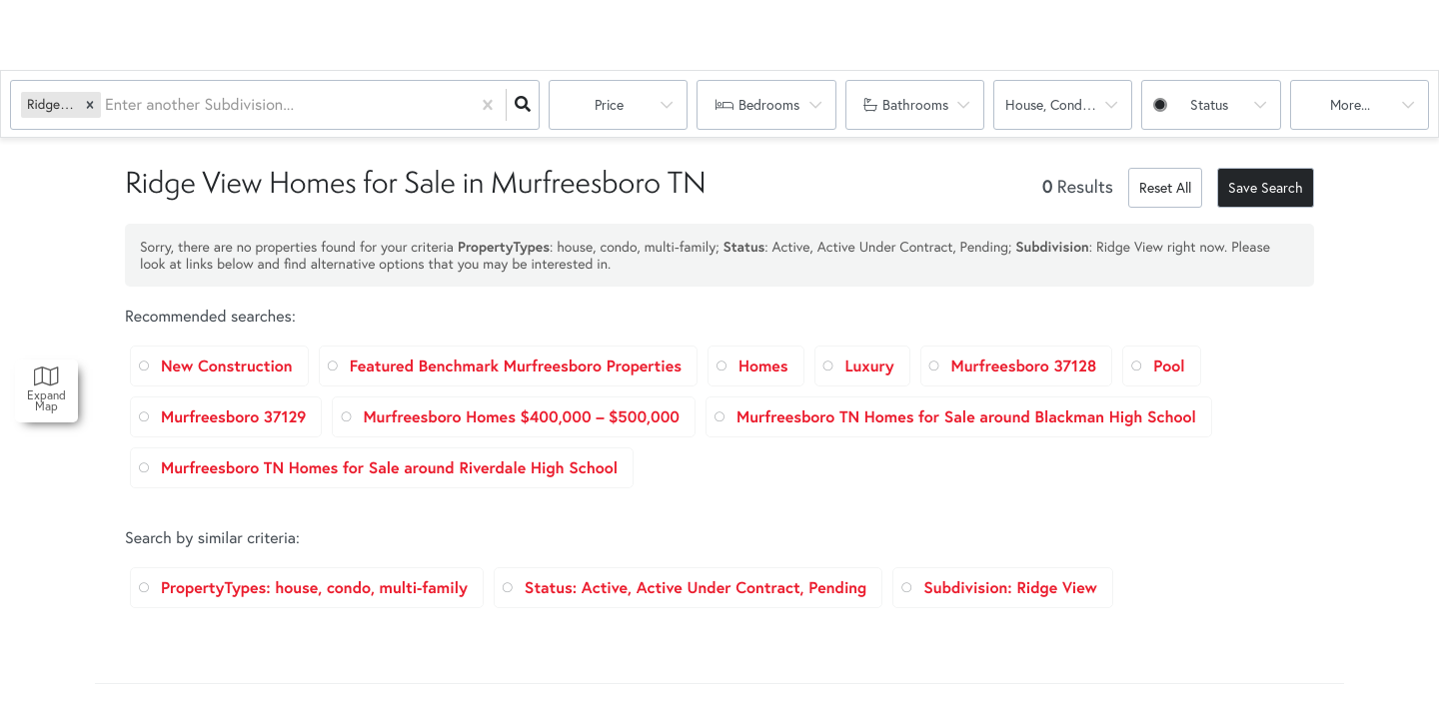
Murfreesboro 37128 (1024, 366)
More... (1350, 104)
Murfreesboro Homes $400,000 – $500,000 (521, 416)
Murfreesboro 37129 (233, 416)
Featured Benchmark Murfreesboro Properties (516, 366)
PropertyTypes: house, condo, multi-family (314, 587)
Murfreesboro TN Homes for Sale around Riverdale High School (389, 467)
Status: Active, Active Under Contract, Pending (695, 587)
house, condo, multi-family (1068, 104)
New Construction (227, 366)
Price (609, 104)
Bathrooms (915, 104)
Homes (763, 366)
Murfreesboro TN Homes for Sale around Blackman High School (966, 416)
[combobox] (107, 105)
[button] (90, 104)
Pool (1168, 366)
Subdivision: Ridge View (1010, 587)
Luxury (869, 366)
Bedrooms (768, 104)
